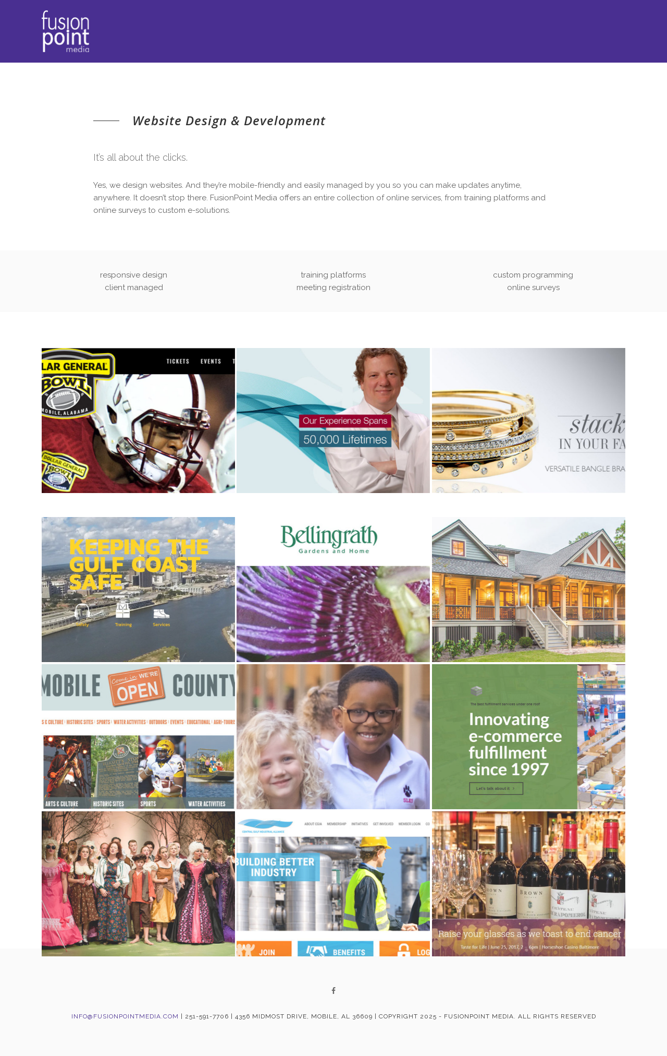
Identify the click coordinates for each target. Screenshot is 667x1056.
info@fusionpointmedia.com (125, 1016)
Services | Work (448, 31)
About (375, 31)
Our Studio (540, 32)
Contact (607, 34)
